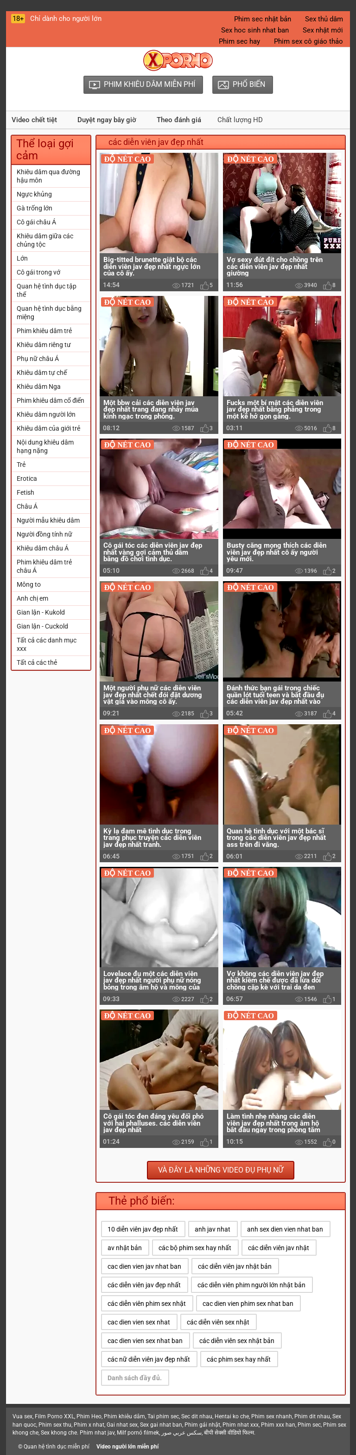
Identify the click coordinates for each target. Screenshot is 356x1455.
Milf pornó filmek (138, 1432)
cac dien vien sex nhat (139, 1322)
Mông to (29, 584)
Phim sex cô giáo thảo (308, 41)
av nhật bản (125, 1248)
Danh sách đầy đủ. (135, 1378)
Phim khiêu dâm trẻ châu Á (44, 566)
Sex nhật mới (323, 30)
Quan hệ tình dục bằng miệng (49, 313)
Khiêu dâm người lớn (46, 414)
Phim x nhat (89, 1425)
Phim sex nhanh (271, 1416)
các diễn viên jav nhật (278, 1248)
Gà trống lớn (34, 208)
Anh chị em (32, 598)
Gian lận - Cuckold (42, 626)
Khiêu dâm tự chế (42, 372)
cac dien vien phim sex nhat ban (248, 1303)
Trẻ (21, 464)
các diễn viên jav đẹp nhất (144, 1285)
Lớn (22, 258)
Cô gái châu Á (36, 222)
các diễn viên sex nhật (218, 1322)
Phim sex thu (54, 1425)
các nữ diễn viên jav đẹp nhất (149, 1359)
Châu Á (27, 506)
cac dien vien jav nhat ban (144, 1266)
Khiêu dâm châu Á (43, 548)
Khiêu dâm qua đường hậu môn (48, 176)
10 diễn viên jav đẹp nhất (143, 1229)
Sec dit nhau (196, 1416)
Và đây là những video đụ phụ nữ (220, 1170)
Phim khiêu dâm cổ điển (50, 400)
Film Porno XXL (54, 1416)
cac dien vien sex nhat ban (145, 1340)
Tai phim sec (163, 1416)
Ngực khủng (34, 194)
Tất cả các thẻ (37, 662)
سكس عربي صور (181, 1432)
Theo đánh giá (179, 120)
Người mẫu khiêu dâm (48, 520)
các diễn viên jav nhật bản (235, 1266)
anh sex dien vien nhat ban (285, 1229)
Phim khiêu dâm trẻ (44, 330)
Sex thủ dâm (324, 19)
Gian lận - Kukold (41, 612)
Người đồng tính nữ (44, 534)
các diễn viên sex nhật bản (236, 1340)
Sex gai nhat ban (161, 1425)
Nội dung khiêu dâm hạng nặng (45, 446)
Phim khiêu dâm (124, 1416)
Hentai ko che (232, 1416)
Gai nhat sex (122, 1425)
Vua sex (22, 1416)
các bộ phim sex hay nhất (195, 1248)
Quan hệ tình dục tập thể (46, 290)
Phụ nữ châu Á (38, 358)
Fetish (25, 492)
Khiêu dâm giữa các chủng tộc (45, 240)
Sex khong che (59, 1432)
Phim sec (309, 1425)
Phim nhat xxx (240, 1425)
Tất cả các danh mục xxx (46, 644)
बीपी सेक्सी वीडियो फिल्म (229, 1432)
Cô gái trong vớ (38, 272)
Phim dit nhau (312, 1416)
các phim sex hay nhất (239, 1359)
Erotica (27, 478)
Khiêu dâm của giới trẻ (48, 428)
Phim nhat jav (97, 1432)
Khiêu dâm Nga (39, 386)
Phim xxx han (278, 1425)
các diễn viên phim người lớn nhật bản (251, 1285)
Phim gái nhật (202, 1425)
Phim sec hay (239, 41)
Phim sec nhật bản (262, 19)
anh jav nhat (212, 1229)
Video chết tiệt (34, 120)
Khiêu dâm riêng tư (44, 344)
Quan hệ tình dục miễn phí (56, 1446)
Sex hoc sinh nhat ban (255, 30)
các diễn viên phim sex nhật (147, 1303)
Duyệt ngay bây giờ (106, 120)
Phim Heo (89, 1416)
